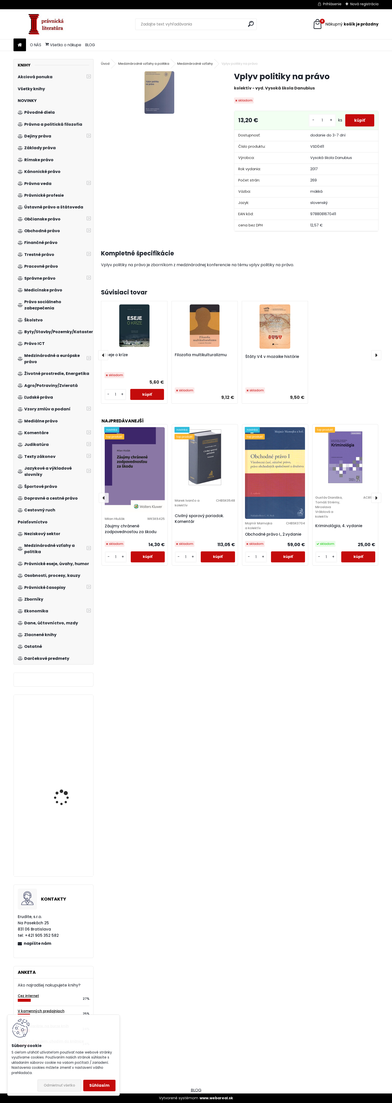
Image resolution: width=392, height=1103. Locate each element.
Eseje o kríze (116, 354)
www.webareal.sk (216, 1098)
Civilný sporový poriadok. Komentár (199, 518)
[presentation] (103, 355)
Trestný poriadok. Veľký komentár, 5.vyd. (67, 726)
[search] (251, 24)
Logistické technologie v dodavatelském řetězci (67, 845)
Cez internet (28, 996)
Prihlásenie (332, 3)
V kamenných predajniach (41, 1011)
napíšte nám (37, 943)
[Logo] (48, 24)
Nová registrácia (364, 3)
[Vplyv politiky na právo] (159, 92)
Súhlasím (99, 1085)
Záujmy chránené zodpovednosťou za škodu (130, 528)
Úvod (105, 63)
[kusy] (320, 120)
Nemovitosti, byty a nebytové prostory (63, 785)
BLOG (90, 44)
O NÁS (35, 44)
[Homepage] (20, 45)
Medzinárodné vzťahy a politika (143, 63)
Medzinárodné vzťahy (195, 63)
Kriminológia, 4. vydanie (338, 525)
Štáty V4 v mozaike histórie (272, 356)
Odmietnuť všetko (59, 1085)
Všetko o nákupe (63, 44)
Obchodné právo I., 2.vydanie (273, 534)
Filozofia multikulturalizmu (201, 354)
